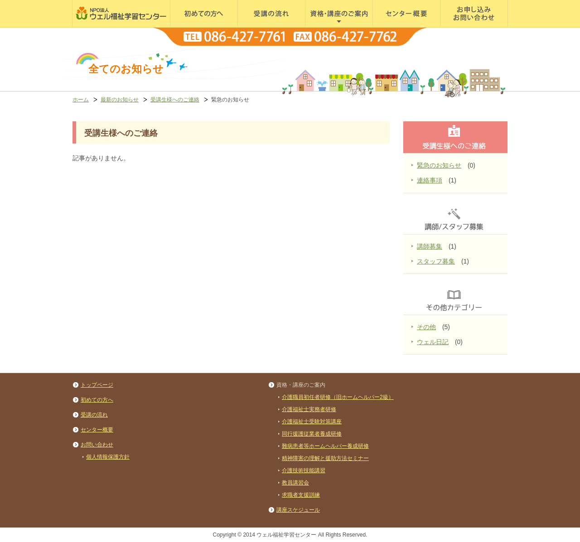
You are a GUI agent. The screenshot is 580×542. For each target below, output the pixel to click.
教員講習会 (295, 483)
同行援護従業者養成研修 (312, 434)
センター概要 (97, 430)
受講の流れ (94, 415)
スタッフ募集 (436, 261)
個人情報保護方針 (108, 457)
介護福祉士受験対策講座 (312, 421)
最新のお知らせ (120, 99)
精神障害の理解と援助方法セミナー (325, 458)
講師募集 (429, 246)
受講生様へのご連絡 (174, 99)
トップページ (97, 385)
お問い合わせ (97, 444)
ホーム (80, 99)
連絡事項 (429, 180)
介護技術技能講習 (303, 470)
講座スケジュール (298, 510)
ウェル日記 (433, 341)
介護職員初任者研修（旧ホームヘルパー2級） (338, 397)
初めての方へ (97, 400)
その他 (426, 327)
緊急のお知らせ (439, 165)
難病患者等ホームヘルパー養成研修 (325, 446)
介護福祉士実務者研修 (309, 409)
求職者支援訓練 (301, 495)
